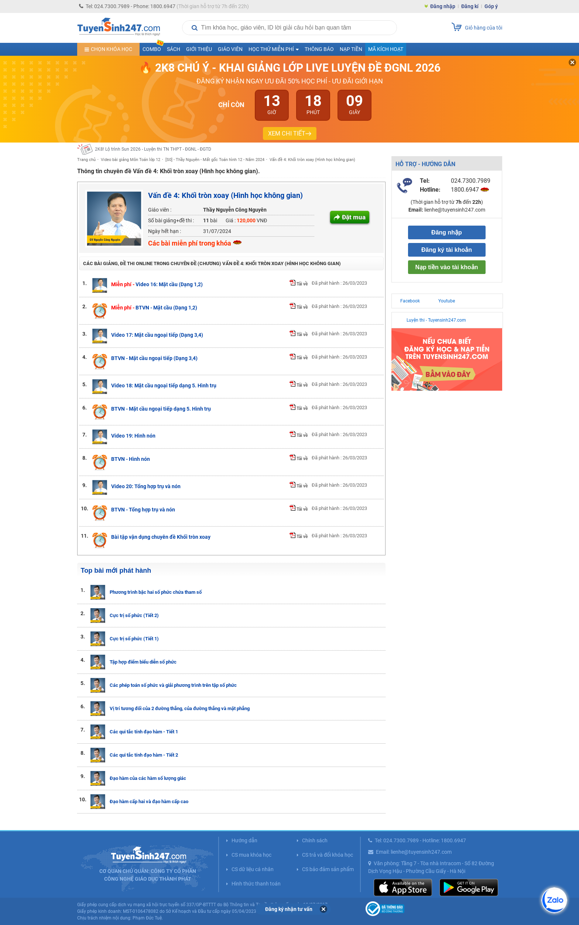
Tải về (299, 284)
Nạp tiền (351, 49)
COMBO (153, 47)
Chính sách (315, 840)
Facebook (410, 301)
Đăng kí (470, 6)
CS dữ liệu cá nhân (253, 869)
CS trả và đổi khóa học (327, 855)
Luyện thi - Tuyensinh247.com (436, 320)
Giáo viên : (159, 210)
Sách (173, 49)
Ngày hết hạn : (164, 231)
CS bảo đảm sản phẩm (328, 869)
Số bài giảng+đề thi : (171, 220)
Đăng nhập (442, 6)
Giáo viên (230, 49)
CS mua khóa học (251, 855)
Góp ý (491, 6)
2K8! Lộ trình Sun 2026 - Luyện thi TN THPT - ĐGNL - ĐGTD (153, 149)
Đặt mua (354, 217)
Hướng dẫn (244, 840)
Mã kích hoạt (385, 49)
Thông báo (319, 49)
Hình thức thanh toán (256, 884)
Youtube (446, 301)
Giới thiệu (199, 49)
